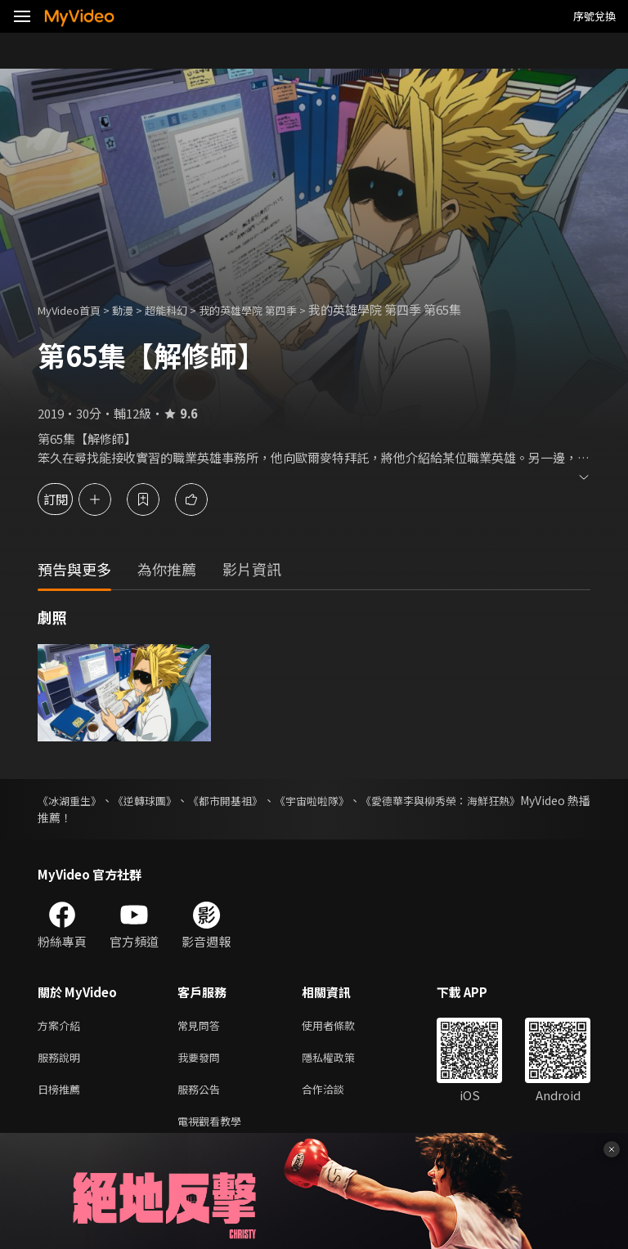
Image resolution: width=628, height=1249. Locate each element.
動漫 (135, 309)
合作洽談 (336, 1095)
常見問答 (202, 1026)
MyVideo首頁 (75, 309)
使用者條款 (342, 1026)
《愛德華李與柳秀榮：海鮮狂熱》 (504, 800)
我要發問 (202, 1060)
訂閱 (70, 499)
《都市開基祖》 (257, 800)
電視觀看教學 (214, 1129)
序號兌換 (594, 16)
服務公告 (202, 1095)
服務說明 (62, 1060)
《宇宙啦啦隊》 (358, 800)
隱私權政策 (342, 1060)
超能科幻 (184, 309)
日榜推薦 (62, 1095)
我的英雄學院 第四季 (276, 309)
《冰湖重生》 (72, 800)
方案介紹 (62, 1026)
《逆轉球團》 (162, 800)
